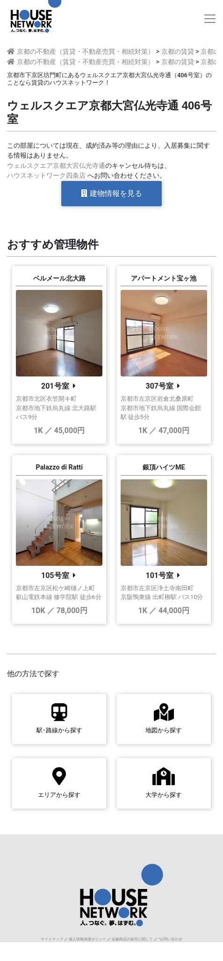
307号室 (159, 386)
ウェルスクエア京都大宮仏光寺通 (56, 166)
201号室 (55, 386)
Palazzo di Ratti (59, 467)
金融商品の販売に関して (132, 939)
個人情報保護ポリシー (87, 939)
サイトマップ (52, 939)
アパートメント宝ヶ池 (163, 278)
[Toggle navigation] (210, 18)
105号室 (55, 575)
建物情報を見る (111, 193)
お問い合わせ (171, 939)
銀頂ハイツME (164, 467)
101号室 (159, 575)
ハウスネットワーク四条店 (46, 176)
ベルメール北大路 (59, 278)
